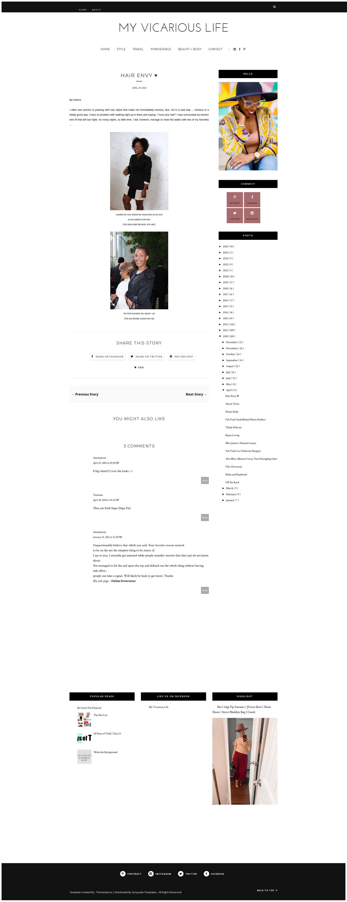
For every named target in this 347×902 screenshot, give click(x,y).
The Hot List (100, 715)
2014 (226, 312)
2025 (226, 246)
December (232, 342)
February (231, 494)
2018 (226, 288)
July (228, 372)
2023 (226, 258)
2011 (225, 330)
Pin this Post (184, 356)
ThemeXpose (104, 892)
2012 (226, 324)
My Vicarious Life (158, 707)
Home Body (232, 412)
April (229, 390)
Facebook (252, 199)
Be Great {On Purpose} (89, 708)
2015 (226, 306)
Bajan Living (232, 435)
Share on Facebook (109, 356)
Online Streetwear (123, 581)
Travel (138, 49)
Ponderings (161, 49)
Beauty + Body (190, 49)
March (230, 488)
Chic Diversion (234, 466)
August (230, 366)
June (228, 378)
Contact (215, 49)
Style (121, 49)
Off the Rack (232, 482)
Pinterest (235, 199)
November (232, 348)
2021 (226, 270)
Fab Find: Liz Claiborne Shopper (243, 451)
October (231, 354)
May (228, 384)
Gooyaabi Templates (144, 892)
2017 (226, 294)
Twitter (234, 215)
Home (83, 9)
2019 (226, 282)
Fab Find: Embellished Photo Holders (246, 419)
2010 (226, 336)
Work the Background (105, 752)
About (96, 9)
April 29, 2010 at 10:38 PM (106, 463)
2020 (226, 276)
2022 (226, 264)
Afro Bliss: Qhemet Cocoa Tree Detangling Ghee (251, 459)
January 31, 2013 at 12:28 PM (107, 537)
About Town (232, 404)
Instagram (252, 215)
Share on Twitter (149, 356)
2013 (225, 318)
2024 (226, 252)
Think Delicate (234, 427)
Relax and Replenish (236, 474)
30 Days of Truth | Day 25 (107, 734)
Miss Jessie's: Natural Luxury (241, 443)
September (232, 360)
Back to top (267, 890)
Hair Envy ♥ (232, 396)
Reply (205, 480)
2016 (226, 300)
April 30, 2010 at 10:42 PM (106, 500)
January (230, 500)
